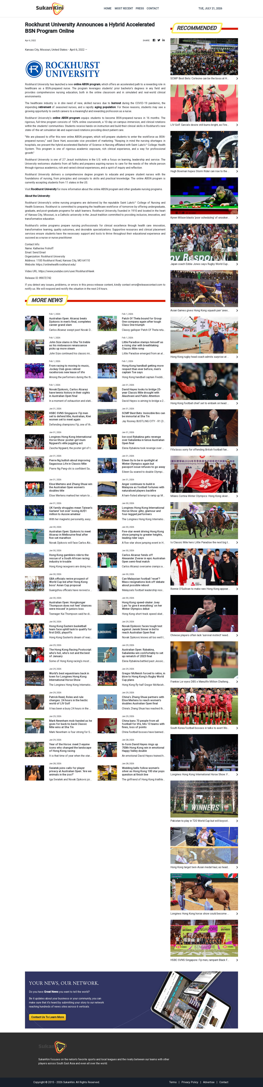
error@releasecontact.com (146, 284)
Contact (223, 1082)
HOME (107, 8)
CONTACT (153, 8)
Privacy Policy (189, 1082)
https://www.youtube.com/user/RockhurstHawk (66, 271)
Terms (173, 1082)
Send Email (39, 252)
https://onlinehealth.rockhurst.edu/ (56, 264)
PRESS (140, 8)
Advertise (209, 1082)
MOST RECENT (124, 8)
